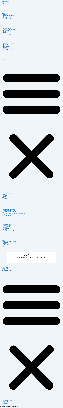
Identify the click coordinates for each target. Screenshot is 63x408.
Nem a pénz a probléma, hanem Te (8, 41)
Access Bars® (5, 4)
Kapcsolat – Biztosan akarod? (7, 36)
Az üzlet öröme (5, 227)
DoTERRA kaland (4, 59)
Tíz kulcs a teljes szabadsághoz (7, 28)
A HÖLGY (4, 45)
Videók (4, 194)
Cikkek (3, 51)
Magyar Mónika (5, 11)
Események (3, 13)
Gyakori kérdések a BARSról (8, 5)
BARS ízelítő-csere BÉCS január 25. (8, 17)
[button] (31, 125)
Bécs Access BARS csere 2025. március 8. (9, 15)
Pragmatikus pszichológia (6, 33)
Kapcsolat (3, 52)
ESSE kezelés (5, 196)
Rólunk (3, 10)
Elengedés (3, 50)
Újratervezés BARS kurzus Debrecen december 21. (10, 19)
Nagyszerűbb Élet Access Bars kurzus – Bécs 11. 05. (10, 210)
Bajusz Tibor (4, 12)
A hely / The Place (5, 42)
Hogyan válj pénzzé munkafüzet (7, 34)
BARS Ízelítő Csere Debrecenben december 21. (9, 20)
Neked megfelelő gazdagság (7, 225)
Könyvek (3, 212)
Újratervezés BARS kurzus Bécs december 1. (9, 209)
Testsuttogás (5, 31)
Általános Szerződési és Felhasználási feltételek (10, 241)
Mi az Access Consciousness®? (7, 2)
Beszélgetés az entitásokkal (7, 46)
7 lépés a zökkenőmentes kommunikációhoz (9, 49)
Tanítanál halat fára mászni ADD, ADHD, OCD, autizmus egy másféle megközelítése (14, 26)
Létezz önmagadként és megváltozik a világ (9, 29)
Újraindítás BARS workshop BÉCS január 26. (9, 18)
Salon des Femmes (5, 44)
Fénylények (4, 27)
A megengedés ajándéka (6, 30)
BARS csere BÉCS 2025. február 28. (8, 16)
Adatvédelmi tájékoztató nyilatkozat (8, 242)
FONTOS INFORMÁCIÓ (6, 57)
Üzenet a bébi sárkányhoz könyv (7, 48)
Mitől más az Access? (6, 3)
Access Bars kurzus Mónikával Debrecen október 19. (10, 211)
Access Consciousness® (5, 1)
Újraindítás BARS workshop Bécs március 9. (9, 14)
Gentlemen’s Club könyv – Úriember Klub (8, 43)
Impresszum (4, 58)
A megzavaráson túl (6, 47)
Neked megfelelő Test (6, 32)
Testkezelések (5, 195)
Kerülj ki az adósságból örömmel (7, 226)
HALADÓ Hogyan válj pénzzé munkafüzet (9, 35)
